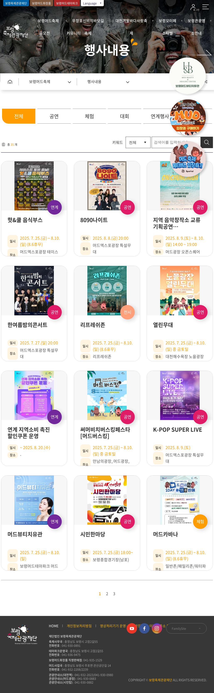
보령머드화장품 (41, 3)
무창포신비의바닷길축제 (88, 22)
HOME (53, 625)
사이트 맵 (205, 7)
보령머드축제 (48, 20)
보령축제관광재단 (16, 3)
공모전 (44, 33)
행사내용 (94, 81)
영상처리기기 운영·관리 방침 (120, 625)
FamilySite (186, 628)
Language (92, 3)
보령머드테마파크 (67, 3)
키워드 (117, 142)
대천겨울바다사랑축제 (131, 22)
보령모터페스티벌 (167, 22)
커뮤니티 (74, 33)
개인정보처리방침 (79, 625)
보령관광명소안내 (196, 22)
